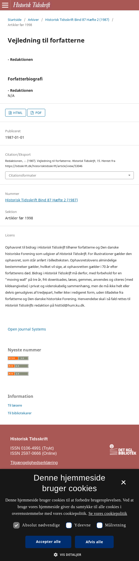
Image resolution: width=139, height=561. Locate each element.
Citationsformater (22, 175)
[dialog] (69, 515)
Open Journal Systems (27, 329)
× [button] (123, 484)
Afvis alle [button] (94, 541)
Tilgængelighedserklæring (34, 462)
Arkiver (33, 19)
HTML (17, 112)
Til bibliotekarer (20, 413)
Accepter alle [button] (48, 541)
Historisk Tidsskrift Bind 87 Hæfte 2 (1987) (77, 19)
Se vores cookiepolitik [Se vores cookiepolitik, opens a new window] (107, 513)
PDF (38, 112)
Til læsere (15, 405)
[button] (69, 554)
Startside (14, 19)
